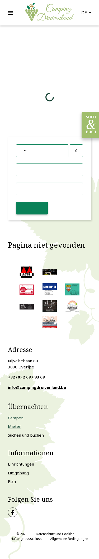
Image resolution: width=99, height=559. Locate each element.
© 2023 (21, 534)
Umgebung (18, 472)
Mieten (14, 426)
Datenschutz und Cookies (55, 534)
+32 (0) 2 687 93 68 (26, 377)
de (84, 13)
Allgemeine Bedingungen (69, 538)
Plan (12, 481)
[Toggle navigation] (12, 12)
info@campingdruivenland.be (37, 387)
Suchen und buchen (26, 435)
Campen (15, 417)
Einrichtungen (21, 464)
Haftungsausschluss (26, 538)
